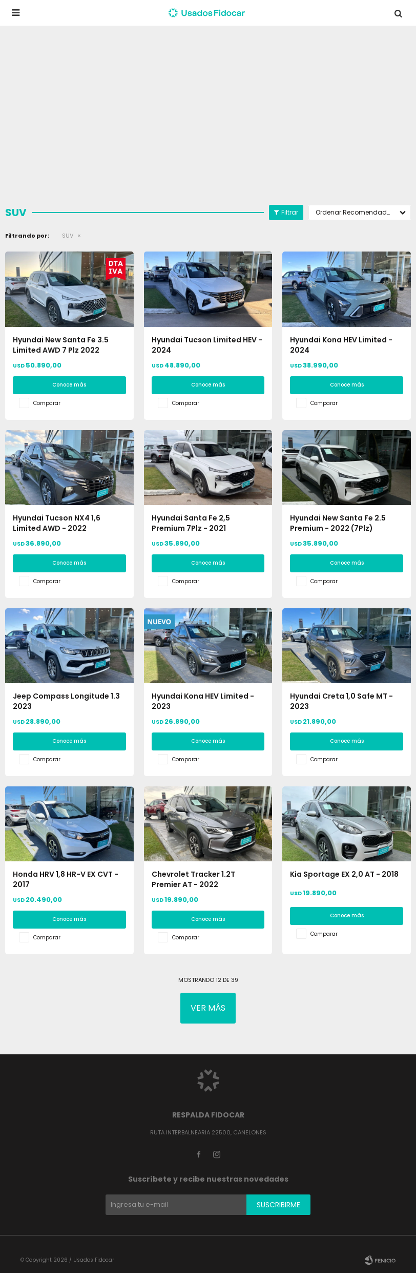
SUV (67, 236)
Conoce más (69, 385)
